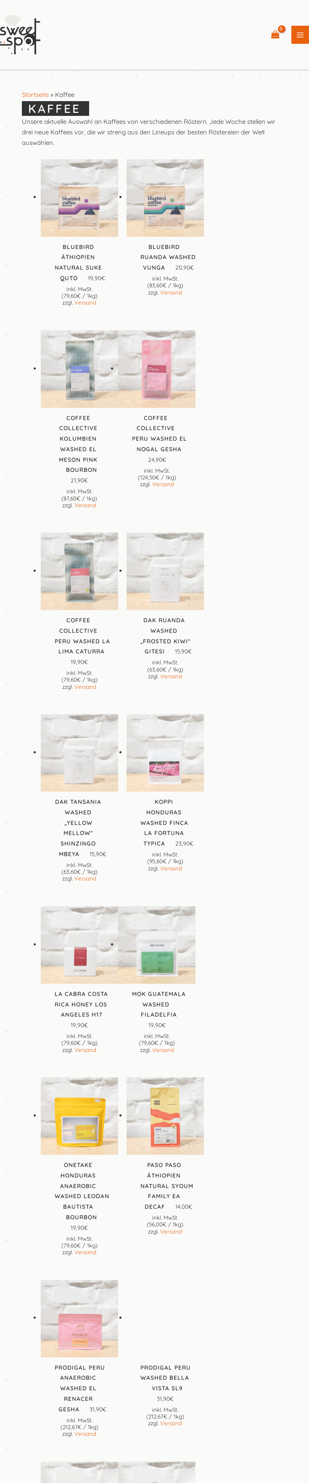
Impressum (100, 1392)
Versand (85, 302)
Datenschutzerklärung (271, 1392)
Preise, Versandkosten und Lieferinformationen (169, 1403)
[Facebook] (136, 1349)
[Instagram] (154, 1349)
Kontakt (58, 1392)
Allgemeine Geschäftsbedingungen (177, 1392)
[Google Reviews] (173, 1349)
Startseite (35, 96)
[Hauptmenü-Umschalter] (300, 36)
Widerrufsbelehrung (274, 1403)
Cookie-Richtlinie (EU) (61, 1403)
